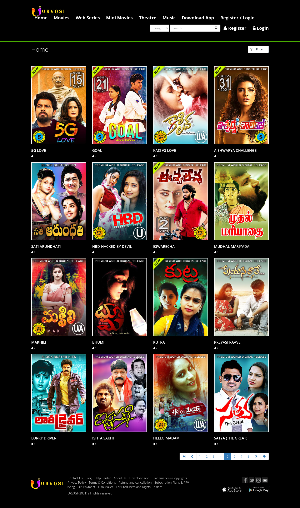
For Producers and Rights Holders (139, 487)
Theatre (147, 18)
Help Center (102, 478)
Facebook (245, 480)
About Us (120, 478)
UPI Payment (87, 487)
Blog (89, 478)
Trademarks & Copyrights (169, 478)
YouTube (265, 480)
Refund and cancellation (135, 482)
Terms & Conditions (103, 482)
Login (261, 28)
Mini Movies (119, 18)
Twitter (251, 480)
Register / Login (237, 18)
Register (235, 28)
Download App (198, 18)
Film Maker (106, 487)
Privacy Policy (77, 482)
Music (169, 18)
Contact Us (75, 478)
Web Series (88, 18)
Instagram (258, 480)
